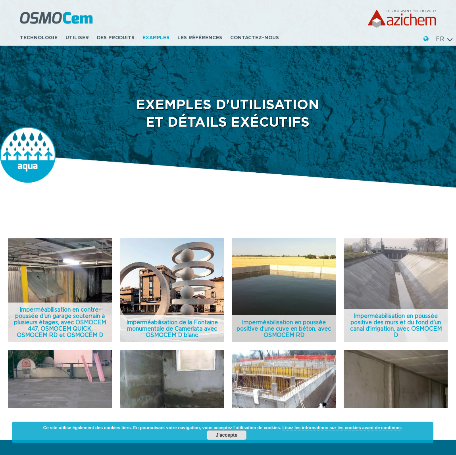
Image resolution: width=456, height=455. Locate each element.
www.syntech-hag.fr (371, 366)
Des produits (116, 37)
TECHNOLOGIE (39, 37)
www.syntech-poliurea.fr (376, 359)
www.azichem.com (44, 381)
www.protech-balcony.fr (376, 352)
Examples (155, 37)
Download (253, 344)
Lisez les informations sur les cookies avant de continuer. (342, 427)
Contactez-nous (254, 37)
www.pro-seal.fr (365, 373)
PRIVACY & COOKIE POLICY (381, 385)
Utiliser (77, 37)
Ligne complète (151, 357)
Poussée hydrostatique (164, 331)
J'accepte (226, 435)
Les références (199, 37)
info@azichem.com (45, 375)
